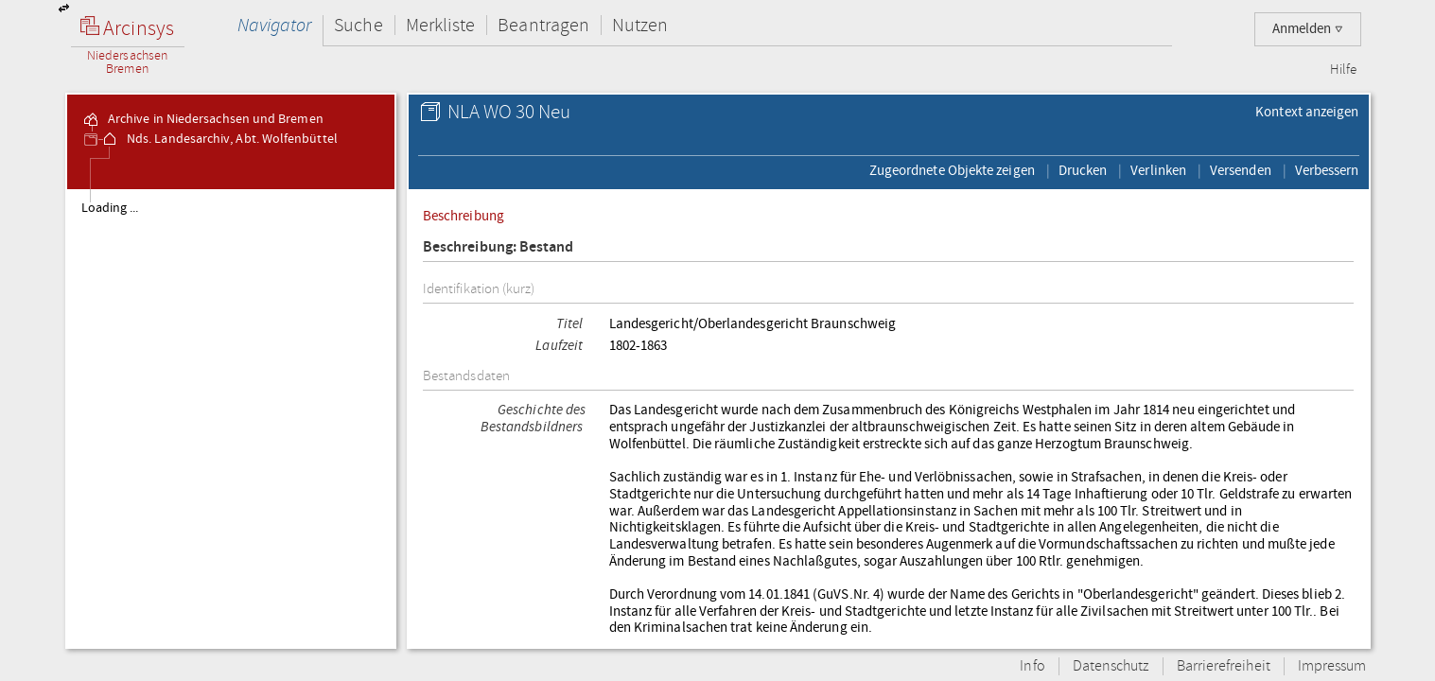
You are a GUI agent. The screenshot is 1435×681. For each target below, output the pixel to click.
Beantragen (543, 25)
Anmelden (1307, 29)
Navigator (274, 25)
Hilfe (1343, 70)
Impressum (1332, 666)
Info (1032, 666)
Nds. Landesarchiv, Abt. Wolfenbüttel (219, 139)
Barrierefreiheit (1223, 666)
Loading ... (110, 208)
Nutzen (640, 25)
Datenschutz (1111, 666)
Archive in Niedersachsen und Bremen (202, 119)
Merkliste (441, 25)
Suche (358, 25)
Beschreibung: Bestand (498, 247)
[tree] (231, 418)
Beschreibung (463, 215)
